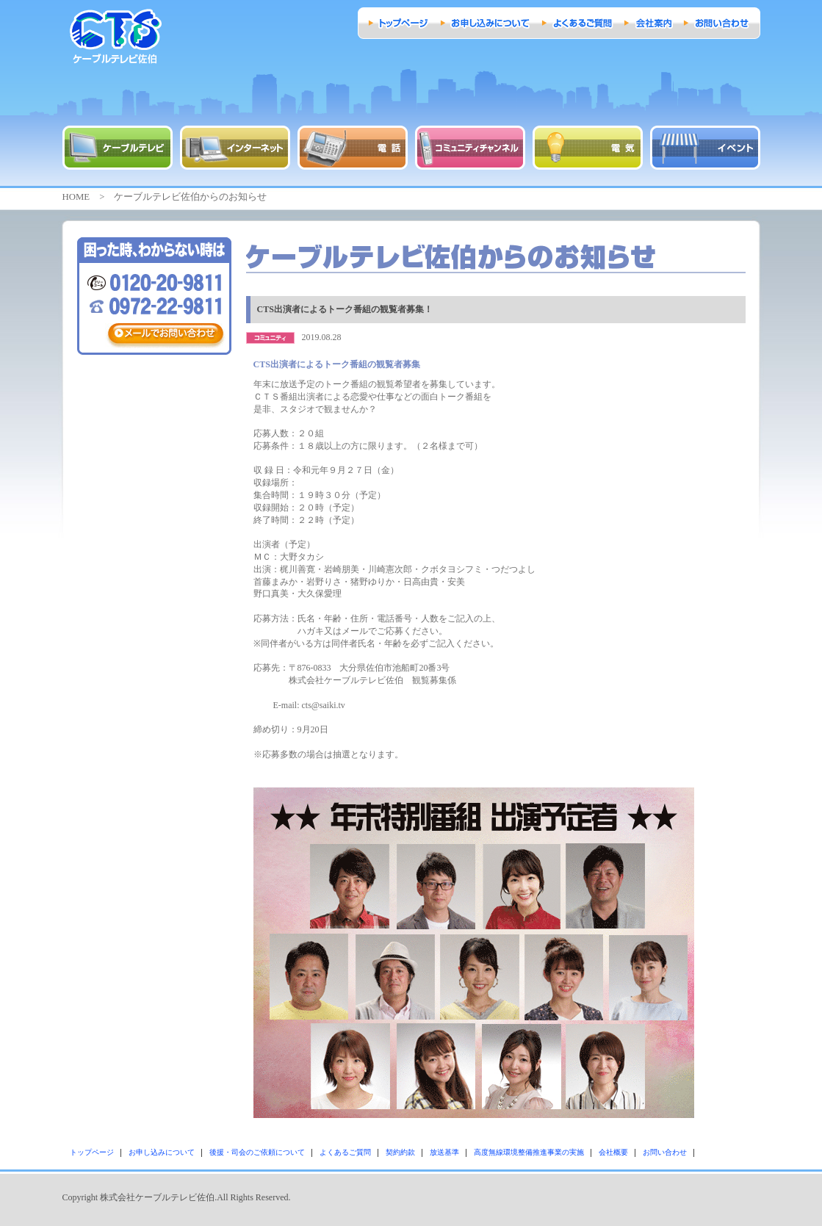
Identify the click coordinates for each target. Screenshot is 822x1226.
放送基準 (444, 1152)
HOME (76, 197)
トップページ (92, 1152)
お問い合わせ (665, 1152)
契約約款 (400, 1152)
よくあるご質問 (345, 1152)
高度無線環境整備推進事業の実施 (529, 1152)
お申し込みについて (162, 1152)
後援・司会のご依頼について (257, 1152)
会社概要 (613, 1152)
